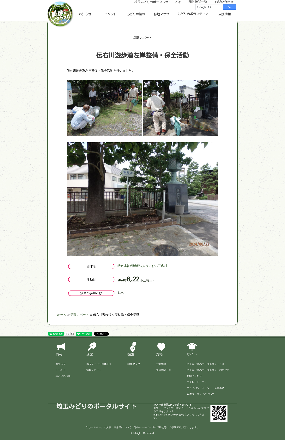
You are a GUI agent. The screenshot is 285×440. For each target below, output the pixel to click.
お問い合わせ (194, 376)
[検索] (207, 7)
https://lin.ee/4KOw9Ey (166, 414)
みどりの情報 (136, 14)
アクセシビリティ (197, 382)
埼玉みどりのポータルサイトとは (205, 364)
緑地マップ (161, 14)
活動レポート (93, 370)
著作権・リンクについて (200, 394)
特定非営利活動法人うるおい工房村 (142, 266)
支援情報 (224, 14)
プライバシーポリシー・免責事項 (205, 388)
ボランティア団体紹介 (99, 364)
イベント (110, 14)
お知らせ (85, 14)
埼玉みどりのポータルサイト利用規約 (208, 370)
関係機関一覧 (163, 370)
